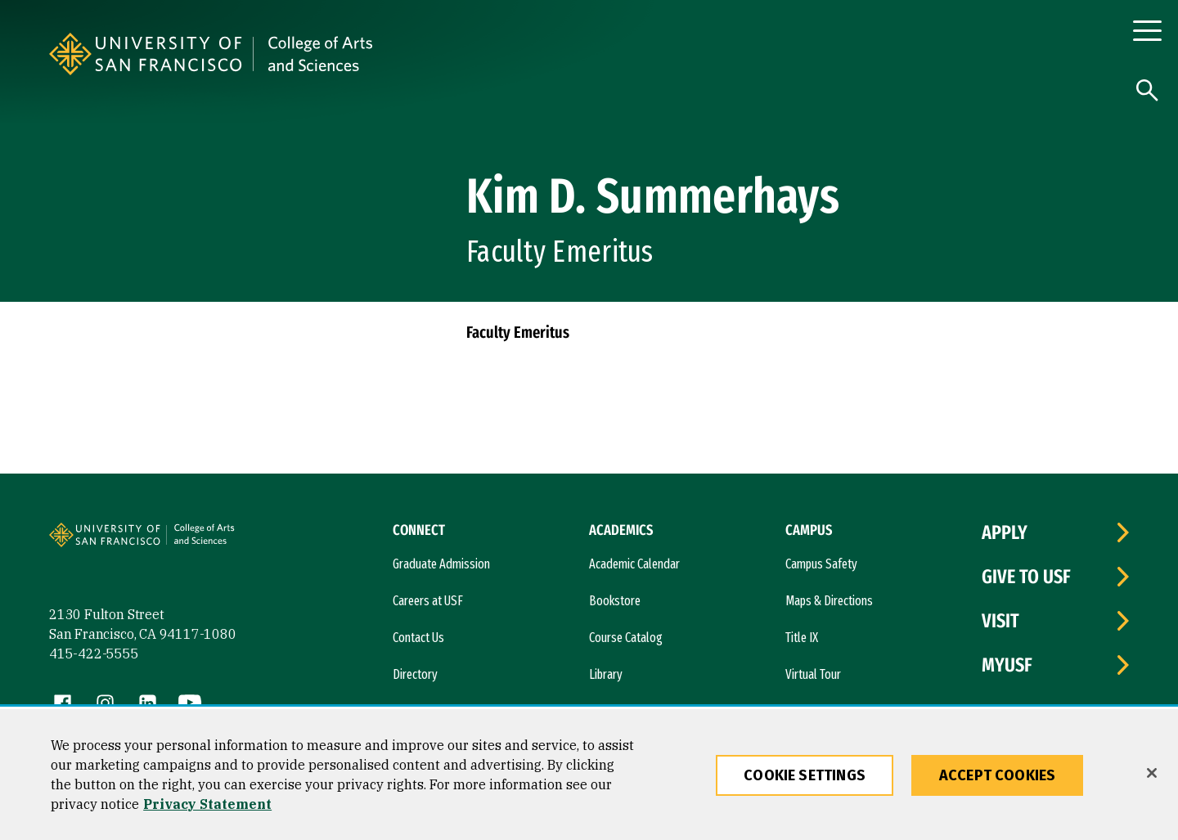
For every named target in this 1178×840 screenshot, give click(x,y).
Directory (415, 674)
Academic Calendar (634, 564)
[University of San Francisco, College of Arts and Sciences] (478, 54)
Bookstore (615, 601)
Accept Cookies (997, 775)
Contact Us (418, 637)
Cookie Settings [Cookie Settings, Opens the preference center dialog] (805, 775)
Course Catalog (626, 637)
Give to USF (1026, 576)
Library (606, 674)
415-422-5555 (94, 653)
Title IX (801, 637)
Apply (1004, 532)
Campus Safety (821, 564)
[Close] (1152, 773)
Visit (1000, 621)
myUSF (1007, 665)
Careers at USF (428, 601)
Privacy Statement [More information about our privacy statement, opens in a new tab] (207, 804)
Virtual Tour (813, 674)
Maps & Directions (829, 601)
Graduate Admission (441, 564)
